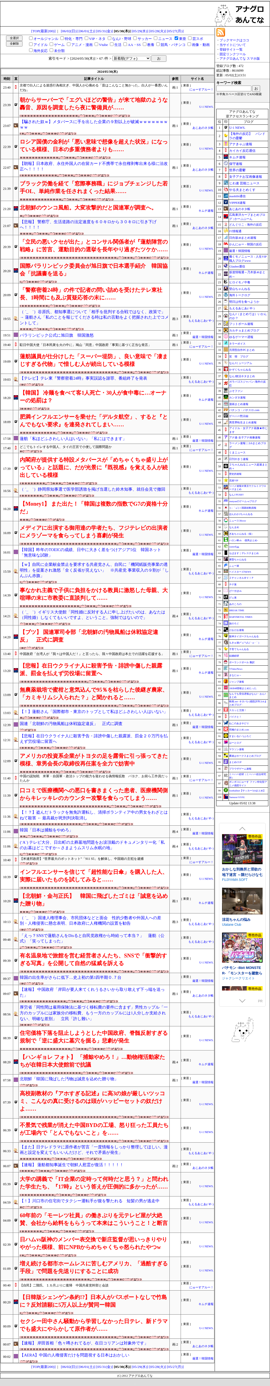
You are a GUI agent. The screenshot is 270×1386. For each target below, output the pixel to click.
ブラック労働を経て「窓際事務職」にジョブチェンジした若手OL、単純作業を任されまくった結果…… (94, 187)
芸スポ (197, 39)
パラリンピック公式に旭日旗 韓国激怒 (57, 335)
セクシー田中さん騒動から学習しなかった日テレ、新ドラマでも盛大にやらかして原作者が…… (94, 1325)
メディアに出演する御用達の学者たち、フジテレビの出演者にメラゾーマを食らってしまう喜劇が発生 (94, 531)
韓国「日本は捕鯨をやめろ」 (46, 830)
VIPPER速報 (237, 202)
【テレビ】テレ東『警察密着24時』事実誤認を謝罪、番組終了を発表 (83, 378)
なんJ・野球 (121, 39)
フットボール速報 (241, 323)
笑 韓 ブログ (238, 356)
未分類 (59, 51)
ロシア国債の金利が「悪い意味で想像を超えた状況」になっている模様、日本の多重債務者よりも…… (94, 145)
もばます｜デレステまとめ (244, 553)
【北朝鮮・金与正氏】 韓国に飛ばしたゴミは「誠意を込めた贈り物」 (94, 900)
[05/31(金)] (104, 31)
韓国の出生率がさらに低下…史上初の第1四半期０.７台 (70, 977)
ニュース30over (237, 520)
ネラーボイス (237, 343)
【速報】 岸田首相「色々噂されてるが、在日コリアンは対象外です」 (84, 1343)
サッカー (145, 39)
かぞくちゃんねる (240, 369)
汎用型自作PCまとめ (241, 349)
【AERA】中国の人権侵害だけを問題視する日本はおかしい (74, 1355)
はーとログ (235, 742)
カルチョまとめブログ (244, 330)
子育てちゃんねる (239, 649)
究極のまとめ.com (239, 729)
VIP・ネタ (97, 39)
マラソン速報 (236, 749)
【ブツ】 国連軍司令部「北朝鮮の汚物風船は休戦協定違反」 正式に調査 (89, 636)
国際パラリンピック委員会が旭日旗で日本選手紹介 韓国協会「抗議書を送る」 (94, 269)
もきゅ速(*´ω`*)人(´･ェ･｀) (244, 642)
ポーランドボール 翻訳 (241, 662)
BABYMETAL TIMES (240, 617)
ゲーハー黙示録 (238, 416)
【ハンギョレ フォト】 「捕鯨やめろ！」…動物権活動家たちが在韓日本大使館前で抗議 (92, 1061)
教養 (150, 45)
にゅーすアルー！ (201, 89)
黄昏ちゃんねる (237, 559)
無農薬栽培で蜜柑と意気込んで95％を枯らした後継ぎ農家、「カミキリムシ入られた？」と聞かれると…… (94, 693)
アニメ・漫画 (82, 45)
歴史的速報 (235, 474)
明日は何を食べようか (244, 301)
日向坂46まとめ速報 (242, 237)
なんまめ (234, 527)
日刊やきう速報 (238, 459)
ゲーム (59, 45)
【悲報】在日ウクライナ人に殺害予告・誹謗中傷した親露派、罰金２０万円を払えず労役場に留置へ (94, 739)
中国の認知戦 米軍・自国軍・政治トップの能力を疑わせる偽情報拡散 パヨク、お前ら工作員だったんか (94, 778)
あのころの (235, 604)
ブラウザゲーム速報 (240, 768)
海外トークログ (239, 295)
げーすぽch (235, 591)
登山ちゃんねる (239, 288)
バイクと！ (235, 716)
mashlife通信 (237, 196)
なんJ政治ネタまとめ (242, 376)
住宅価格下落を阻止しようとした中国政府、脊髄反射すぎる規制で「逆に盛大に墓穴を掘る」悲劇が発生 (94, 1037)
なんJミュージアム (240, 363)
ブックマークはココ (234, 40)
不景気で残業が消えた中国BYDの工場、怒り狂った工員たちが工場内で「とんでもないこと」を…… (94, 1129)
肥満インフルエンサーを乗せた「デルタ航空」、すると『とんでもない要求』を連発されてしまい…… (94, 420)
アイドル (40, 45)
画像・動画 (201, 45)
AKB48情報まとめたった (243, 688)
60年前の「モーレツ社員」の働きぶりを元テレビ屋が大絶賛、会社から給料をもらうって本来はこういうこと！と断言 (94, 1219)
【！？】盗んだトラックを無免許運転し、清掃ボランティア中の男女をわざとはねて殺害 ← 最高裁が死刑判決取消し (94, 815)
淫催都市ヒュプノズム (240, 883)
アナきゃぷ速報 (240, 144)
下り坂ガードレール (237, 840)
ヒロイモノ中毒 (239, 282)
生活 (117, 45)
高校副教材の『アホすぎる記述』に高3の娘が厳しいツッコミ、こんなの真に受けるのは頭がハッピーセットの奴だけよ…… (92, 1101)
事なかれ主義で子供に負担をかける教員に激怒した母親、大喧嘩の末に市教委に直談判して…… (94, 594)
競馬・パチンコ (173, 45)
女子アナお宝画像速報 (245, 177)
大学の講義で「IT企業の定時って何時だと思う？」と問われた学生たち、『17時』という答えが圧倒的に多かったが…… (94, 1183)
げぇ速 (233, 597)
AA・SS (134, 45)
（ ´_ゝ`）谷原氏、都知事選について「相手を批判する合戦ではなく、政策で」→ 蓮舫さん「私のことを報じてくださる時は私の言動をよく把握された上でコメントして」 (94, 317)
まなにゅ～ (235, 675)
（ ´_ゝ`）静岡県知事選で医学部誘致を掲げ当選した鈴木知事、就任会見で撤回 (92, 489)
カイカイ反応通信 (242, 151)
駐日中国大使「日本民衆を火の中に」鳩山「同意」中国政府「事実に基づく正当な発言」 (85, 345)
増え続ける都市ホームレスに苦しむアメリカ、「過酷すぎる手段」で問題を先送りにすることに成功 (94, 1267)
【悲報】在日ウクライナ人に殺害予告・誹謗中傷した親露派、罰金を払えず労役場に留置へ (91, 669)
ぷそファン (236, 390)
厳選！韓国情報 (203, 337)
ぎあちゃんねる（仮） (241, 533)
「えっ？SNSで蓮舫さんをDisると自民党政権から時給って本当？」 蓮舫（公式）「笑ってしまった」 (92, 938)
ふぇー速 (234, 565)
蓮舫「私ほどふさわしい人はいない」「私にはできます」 (73, 438)
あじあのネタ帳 (203, 127)
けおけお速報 (236, 630)
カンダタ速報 (237, 397)
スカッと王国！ (237, 710)
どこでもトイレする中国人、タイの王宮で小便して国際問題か (66, 447)
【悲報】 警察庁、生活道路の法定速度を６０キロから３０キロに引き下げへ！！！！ (88, 225)
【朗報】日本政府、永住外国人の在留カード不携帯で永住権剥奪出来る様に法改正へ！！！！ (94, 166)
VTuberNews (235, 669)
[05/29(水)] (140, 31)
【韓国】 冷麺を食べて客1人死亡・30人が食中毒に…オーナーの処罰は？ (93, 396)
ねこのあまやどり (239, 723)
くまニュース (237, 452)
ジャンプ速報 (236, 681)
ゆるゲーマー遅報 (241, 337)
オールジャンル (45, 39)
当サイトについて (233, 45)
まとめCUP (235, 762)
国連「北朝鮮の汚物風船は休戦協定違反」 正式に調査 (71, 723)
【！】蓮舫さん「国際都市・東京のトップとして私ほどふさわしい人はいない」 (94, 711)
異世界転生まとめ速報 (243, 422)
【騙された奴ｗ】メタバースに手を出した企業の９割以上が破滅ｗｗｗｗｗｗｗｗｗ (94, 125)
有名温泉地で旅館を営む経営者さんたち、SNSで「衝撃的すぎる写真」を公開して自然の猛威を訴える (93, 959)
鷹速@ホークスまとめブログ (245, 756)
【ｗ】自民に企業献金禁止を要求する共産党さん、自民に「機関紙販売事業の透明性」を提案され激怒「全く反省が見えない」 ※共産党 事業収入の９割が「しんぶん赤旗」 (94, 570)
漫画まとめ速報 (238, 404)
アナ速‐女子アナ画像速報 (244, 437)
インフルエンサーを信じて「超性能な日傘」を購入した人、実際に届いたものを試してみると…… (94, 876)
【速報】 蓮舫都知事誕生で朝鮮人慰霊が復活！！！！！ (72, 1165)
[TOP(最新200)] (43, 31)
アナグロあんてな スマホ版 (240, 58)
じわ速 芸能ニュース (244, 183)
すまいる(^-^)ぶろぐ (240, 736)
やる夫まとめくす (242, 190)
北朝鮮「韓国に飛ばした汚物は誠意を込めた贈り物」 (69, 1079)
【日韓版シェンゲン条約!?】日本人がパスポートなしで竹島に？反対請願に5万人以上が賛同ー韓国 (93, 1301)
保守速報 (235, 164)
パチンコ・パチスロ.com (244, 410)
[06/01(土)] (87, 31)
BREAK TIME (236, 610)
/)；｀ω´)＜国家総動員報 (242, 507)
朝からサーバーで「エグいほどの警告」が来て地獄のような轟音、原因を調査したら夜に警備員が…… (94, 103)
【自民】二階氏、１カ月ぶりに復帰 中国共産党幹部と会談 (64, 1285)
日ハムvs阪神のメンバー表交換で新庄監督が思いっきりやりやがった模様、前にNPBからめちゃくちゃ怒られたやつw (93, 1243)
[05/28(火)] (157, 31)
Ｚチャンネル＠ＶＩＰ (241, 577)
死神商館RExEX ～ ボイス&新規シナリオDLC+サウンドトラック (242, 937)
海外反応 (40, 51)
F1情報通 (235, 231)
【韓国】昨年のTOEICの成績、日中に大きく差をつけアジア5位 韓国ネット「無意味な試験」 (90, 553)
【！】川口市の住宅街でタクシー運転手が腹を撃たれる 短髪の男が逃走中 (90, 1201)
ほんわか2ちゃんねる (241, 514)
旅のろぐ (234, 623)
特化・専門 (74, 39)
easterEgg (234, 546)
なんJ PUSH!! (236, 494)
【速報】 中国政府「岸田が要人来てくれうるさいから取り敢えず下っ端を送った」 (92, 992)
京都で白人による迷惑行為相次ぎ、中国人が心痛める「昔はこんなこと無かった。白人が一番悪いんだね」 (94, 87)
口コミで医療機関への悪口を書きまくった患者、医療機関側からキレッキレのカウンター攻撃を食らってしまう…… (94, 794)
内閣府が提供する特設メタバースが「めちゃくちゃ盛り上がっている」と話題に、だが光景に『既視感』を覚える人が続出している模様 (94, 467)
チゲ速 (233, 584)
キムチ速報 (206, 210)
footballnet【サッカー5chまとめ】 (247, 790)
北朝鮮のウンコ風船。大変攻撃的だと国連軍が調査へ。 (88, 208)
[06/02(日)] (69, 31)
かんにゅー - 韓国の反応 (245, 244)
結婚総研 (234, 655)
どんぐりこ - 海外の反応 (245, 224)
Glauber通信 (237, 266)
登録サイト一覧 (231, 49)
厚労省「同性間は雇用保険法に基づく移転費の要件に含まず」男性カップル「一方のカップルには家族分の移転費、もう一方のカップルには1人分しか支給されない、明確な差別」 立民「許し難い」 (94, 1013)
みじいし (228, 888)
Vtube (103, 45)
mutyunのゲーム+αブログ (243, 501)
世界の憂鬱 (237, 170)
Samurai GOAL (237, 797)
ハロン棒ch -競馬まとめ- (243, 540)
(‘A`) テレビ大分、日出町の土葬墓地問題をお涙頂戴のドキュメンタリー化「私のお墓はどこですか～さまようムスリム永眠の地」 (92, 845)
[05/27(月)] (175, 31)
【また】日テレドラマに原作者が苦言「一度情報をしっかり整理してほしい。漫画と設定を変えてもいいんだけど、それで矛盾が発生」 (94, 1150)
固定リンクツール (233, 54)
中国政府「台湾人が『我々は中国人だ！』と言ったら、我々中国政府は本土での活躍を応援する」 (92, 654)
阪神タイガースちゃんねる (244, 636)
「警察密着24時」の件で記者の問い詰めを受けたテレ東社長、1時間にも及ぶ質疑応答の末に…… (91, 294)
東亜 (182, 39)
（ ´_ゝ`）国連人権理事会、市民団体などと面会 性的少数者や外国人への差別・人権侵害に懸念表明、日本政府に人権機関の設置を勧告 (90, 921)
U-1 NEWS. (206, 106)
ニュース (165, 39)
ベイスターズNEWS (240, 571)
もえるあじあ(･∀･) (201, 320)
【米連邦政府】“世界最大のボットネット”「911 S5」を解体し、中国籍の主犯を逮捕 (82, 859)
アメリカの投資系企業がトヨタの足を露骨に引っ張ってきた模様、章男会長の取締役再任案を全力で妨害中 (94, 760)
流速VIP (233, 480)
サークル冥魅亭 (233, 942)
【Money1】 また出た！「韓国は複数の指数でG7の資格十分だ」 (93, 507)
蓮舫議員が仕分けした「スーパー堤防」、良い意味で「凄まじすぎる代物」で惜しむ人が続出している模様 (94, 360)
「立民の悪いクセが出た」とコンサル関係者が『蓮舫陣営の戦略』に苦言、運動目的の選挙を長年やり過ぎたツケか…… (94, 245)
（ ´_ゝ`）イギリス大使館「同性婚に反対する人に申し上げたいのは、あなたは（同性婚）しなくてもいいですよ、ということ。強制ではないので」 (92, 615)
